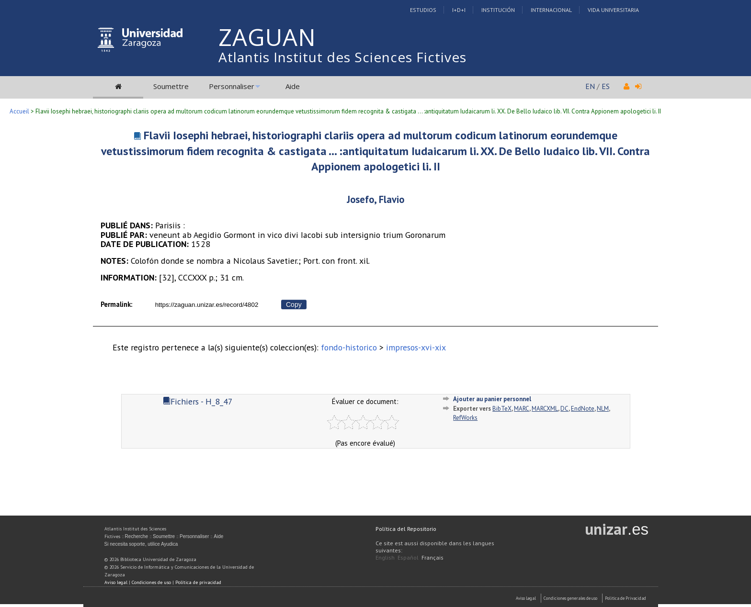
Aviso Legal (526, 598)
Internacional (551, 9)
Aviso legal (115, 582)
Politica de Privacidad (625, 598)
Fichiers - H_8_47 (198, 401)
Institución (498, 9)
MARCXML (545, 409)
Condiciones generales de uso (570, 598)
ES (606, 86)
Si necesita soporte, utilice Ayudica (141, 544)
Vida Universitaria (613, 9)
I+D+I (459, 9)
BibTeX (502, 409)
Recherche (136, 536)
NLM (603, 409)
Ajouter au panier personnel (492, 399)
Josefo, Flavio (375, 199)
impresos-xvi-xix (416, 347)
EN (590, 86)
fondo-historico (349, 347)
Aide (292, 86)
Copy (294, 304)
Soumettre (171, 86)
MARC (521, 409)
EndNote (582, 409)
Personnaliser (231, 86)
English (385, 557)
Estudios (423, 9)
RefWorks (465, 418)
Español (408, 557)
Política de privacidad (198, 582)
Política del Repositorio (406, 528)
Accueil (19, 111)
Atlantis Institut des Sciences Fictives (342, 57)
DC (564, 409)
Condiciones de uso (151, 582)
